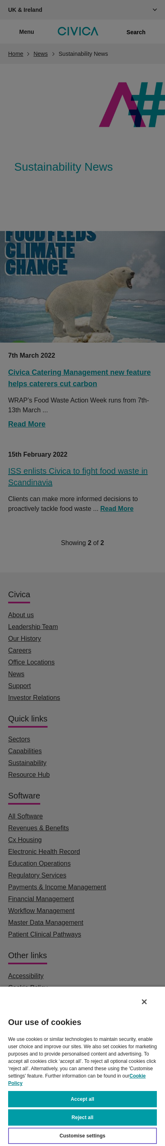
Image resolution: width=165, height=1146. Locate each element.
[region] (82, 1066)
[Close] (144, 1002)
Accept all (82, 1099)
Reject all (82, 1117)
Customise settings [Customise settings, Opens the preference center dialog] (83, 1136)
